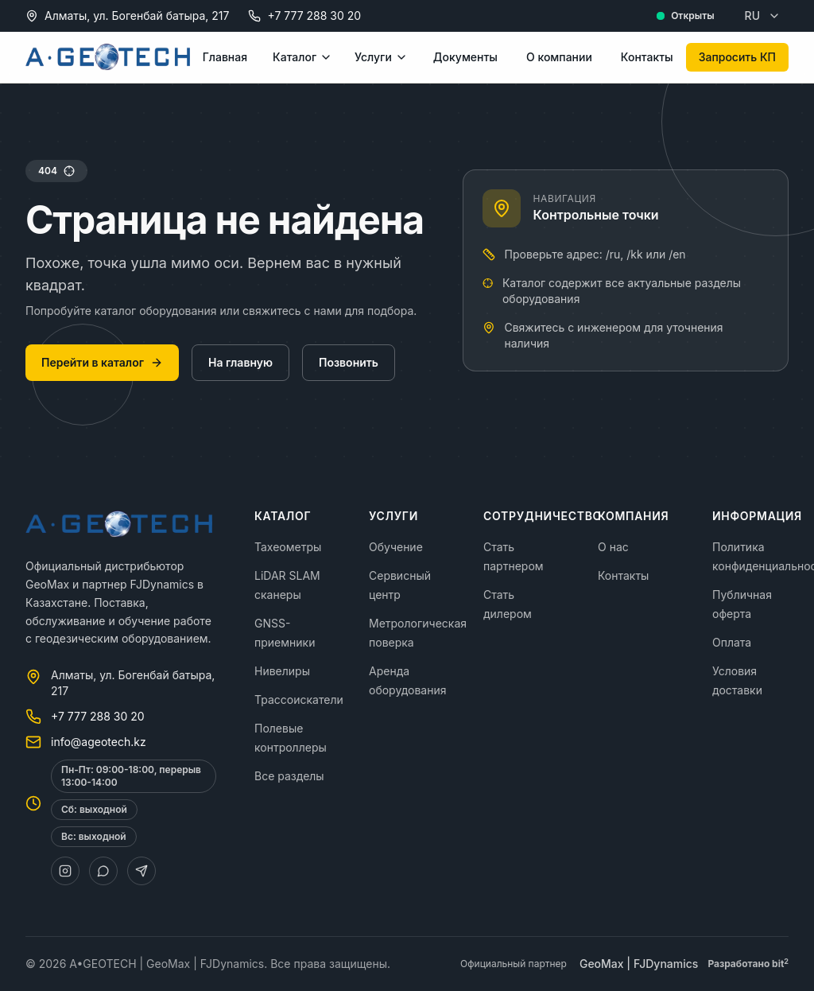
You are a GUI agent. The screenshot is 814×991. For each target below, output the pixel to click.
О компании (559, 57)
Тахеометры (287, 547)
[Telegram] (141, 871)
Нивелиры (282, 671)
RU (763, 15)
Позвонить (348, 362)
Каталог (302, 57)
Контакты (647, 57)
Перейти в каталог (102, 362)
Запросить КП (737, 57)
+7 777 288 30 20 (314, 15)
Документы (465, 57)
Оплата (731, 642)
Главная (225, 57)
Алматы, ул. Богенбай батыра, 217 (137, 15)
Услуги (381, 57)
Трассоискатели (298, 699)
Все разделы (289, 776)
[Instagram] (65, 871)
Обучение (396, 547)
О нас (613, 547)
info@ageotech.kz (98, 741)
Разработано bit (748, 964)
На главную (240, 362)
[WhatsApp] (103, 871)
